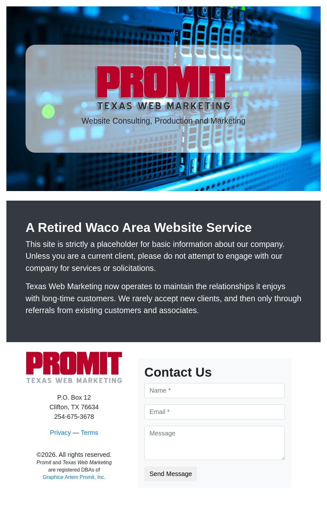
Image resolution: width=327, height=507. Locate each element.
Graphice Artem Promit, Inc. (74, 477)
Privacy (60, 432)
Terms (89, 432)
